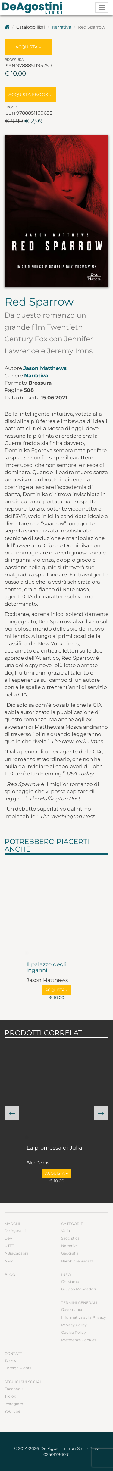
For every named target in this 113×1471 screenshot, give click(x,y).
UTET (9, 1245)
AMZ (9, 1261)
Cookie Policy (73, 1332)
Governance (72, 1309)
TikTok (10, 1396)
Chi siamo (70, 1281)
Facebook (14, 1388)
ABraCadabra (16, 1253)
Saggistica (70, 1238)
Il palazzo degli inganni (47, 968)
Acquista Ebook (30, 94)
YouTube (12, 1411)
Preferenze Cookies (78, 1340)
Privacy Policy (74, 1325)
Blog (10, 1274)
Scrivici (11, 1360)
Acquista (28, 47)
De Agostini (15, 1230)
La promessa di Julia (54, 1148)
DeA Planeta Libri (34, 7)
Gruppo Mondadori (78, 1289)
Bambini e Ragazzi (77, 1261)
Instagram (14, 1403)
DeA (8, 1238)
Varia (65, 1230)
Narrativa (61, 27)
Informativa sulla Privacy (83, 1317)
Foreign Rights (18, 1368)
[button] (12, 1113)
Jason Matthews (45, 368)
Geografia (69, 1253)
